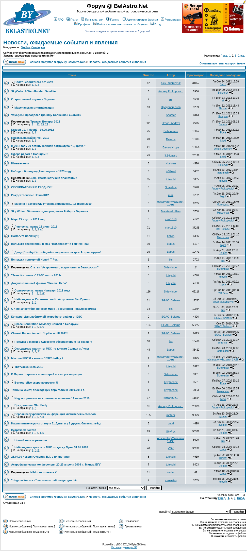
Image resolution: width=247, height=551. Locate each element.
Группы (113, 19)
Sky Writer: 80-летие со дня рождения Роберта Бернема (49, 211)
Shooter (223, 108)
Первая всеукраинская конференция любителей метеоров (55, 414)
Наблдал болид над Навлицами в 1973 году (41, 171)
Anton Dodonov (223, 148)
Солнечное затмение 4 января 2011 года (42, 290)
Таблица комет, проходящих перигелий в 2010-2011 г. (48, 389)
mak (170, 195)
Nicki (223, 140)
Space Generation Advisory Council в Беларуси (46, 323)
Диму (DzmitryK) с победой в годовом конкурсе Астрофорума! (57, 252)
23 (42, 124)
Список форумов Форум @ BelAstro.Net (57, 61)
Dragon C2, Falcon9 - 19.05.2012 (32, 129)
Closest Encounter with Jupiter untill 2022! (39, 333)
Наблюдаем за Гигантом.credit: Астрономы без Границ (52, 299)
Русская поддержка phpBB (124, 547)
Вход (156, 24)
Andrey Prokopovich (170, 91)
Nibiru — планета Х (43, 472)
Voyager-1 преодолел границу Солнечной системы (46, 114)
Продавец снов (170, 107)
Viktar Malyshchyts (223, 301)
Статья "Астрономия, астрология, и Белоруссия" (64, 267)
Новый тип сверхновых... (32, 440)
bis (171, 259)
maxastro (170, 480)
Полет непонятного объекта (33, 81)
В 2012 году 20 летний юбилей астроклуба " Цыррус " (48, 145)
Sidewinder (170, 267)
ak (170, 99)
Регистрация (171, 19)
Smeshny (171, 187)
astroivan (223, 342)
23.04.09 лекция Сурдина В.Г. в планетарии (40, 456)
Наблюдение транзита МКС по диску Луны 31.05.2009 (51, 447)
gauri (171, 423)
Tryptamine (171, 382)
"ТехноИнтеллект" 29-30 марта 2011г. (36, 275)
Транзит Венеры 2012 (45, 121)
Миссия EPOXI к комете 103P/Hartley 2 (37, 358)
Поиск (72, 19)
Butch (223, 84)
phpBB (117, 544)
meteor (171, 415)
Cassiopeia (38, 47)
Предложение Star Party (30, 405)
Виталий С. (170, 397)
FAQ (58, 19)
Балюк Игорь (170, 147)
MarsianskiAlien (170, 211)
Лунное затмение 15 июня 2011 (35, 226)
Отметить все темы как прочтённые (222, 63)
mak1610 (170, 219)
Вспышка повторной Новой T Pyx (34, 259)
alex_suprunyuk (170, 82)
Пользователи (92, 19)
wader (171, 472)
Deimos (223, 124)
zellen (170, 235)
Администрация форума (140, 19)
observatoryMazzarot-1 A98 (170, 203)
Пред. (224, 55)
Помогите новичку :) (25, 235)
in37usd (171, 171)
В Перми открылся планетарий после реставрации (46, 374)
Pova (223, 132)
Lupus (171, 243)
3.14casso (170, 155)
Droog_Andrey (171, 123)
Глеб (223, 157)
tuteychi (171, 179)
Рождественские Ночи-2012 (30, 195)
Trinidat (223, 458)
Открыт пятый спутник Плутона (33, 99)
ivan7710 (223, 292)
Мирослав (223, 212)
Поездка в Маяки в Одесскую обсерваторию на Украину (53, 341)
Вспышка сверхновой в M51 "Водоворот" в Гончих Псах (50, 243)
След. (241, 55)
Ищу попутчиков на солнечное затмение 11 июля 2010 (52, 398)
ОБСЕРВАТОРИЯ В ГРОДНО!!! (32, 187)
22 (38, 124)
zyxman (223, 416)
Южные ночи (20, 163)
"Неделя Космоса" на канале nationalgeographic (44, 480)
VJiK (171, 448)
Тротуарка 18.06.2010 (28, 366)
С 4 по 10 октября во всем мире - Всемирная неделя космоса (53, 308)
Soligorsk (223, 92)
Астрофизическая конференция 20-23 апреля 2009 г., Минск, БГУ (56, 464)
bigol (223, 196)
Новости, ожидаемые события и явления (60, 42)
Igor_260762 (223, 229)
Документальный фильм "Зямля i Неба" (39, 283)
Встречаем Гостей (23, 430)
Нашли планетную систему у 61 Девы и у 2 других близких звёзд (56, 423)
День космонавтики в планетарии (53, 177)
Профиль (82, 24)
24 (46, 124)
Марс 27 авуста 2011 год (27, 219)
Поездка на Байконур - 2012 (30, 137)
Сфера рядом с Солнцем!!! (29, 154)
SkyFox (25, 47)
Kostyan (222, 116)
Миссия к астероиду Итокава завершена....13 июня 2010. (53, 203)
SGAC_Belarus (170, 300)
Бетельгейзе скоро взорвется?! (36, 382)
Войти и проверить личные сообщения (120, 24)
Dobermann (170, 131)
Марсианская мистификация (34, 107)
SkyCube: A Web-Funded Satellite (33, 91)
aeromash (222, 172)
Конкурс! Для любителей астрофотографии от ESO (46, 316)
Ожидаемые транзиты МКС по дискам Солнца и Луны (51, 348)
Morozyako (223, 204)
